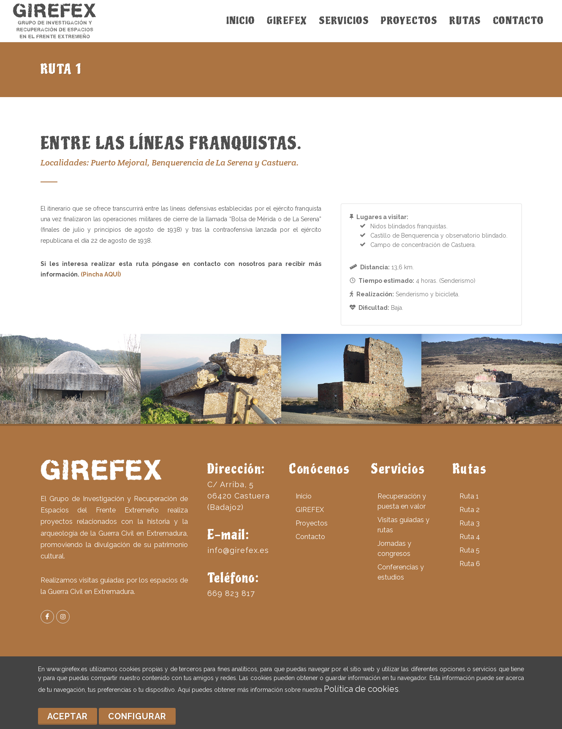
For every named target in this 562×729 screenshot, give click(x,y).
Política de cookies (361, 689)
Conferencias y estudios (400, 572)
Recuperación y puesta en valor (401, 501)
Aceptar (67, 716)
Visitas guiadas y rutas (403, 525)
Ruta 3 (469, 523)
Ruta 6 (469, 564)
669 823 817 (231, 593)
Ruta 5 (469, 550)
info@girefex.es (238, 550)
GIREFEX (310, 510)
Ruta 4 (469, 537)
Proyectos (312, 523)
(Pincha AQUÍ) (101, 274)
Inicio (304, 496)
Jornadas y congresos (394, 548)
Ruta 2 (469, 510)
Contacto (310, 537)
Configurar (137, 716)
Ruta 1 (469, 496)
